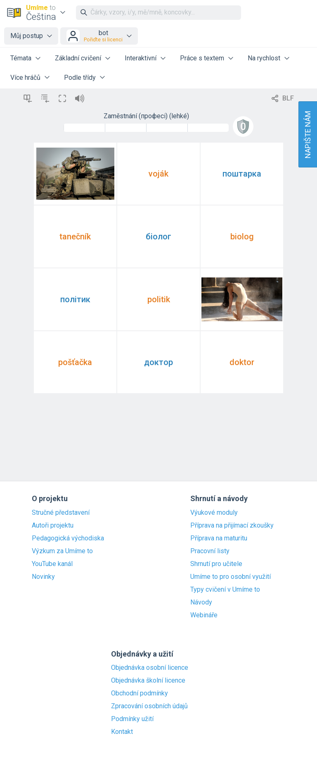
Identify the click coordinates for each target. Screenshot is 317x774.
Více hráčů (25, 77)
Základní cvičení (78, 58)
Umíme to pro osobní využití (230, 576)
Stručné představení (61, 512)
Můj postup (26, 36)
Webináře (204, 615)
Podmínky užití (132, 719)
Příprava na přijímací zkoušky (232, 525)
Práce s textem (202, 58)
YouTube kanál (52, 564)
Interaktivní (140, 58)
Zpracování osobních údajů (149, 706)
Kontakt (122, 732)
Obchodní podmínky (139, 693)
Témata (20, 58)
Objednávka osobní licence (149, 667)
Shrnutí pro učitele (216, 564)
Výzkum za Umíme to (62, 551)
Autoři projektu (52, 525)
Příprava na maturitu (218, 538)
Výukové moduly (214, 512)
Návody (201, 602)
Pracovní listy (209, 551)
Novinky (43, 576)
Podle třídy (80, 77)
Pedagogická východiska (68, 538)
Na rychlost (264, 58)
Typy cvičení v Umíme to (225, 589)
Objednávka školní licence (148, 680)
